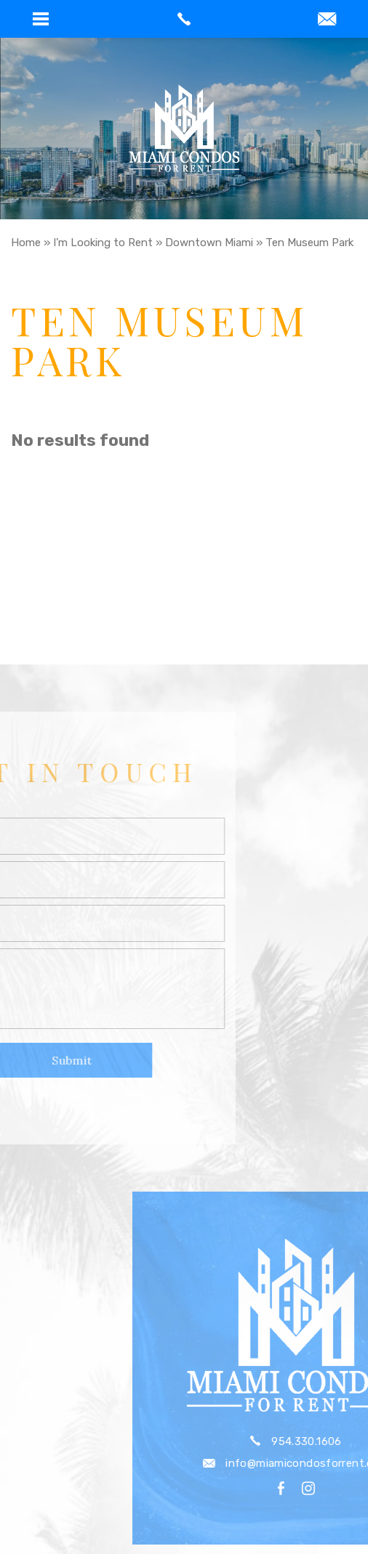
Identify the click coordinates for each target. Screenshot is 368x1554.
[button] (40, 19)
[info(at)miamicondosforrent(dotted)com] (327, 20)
